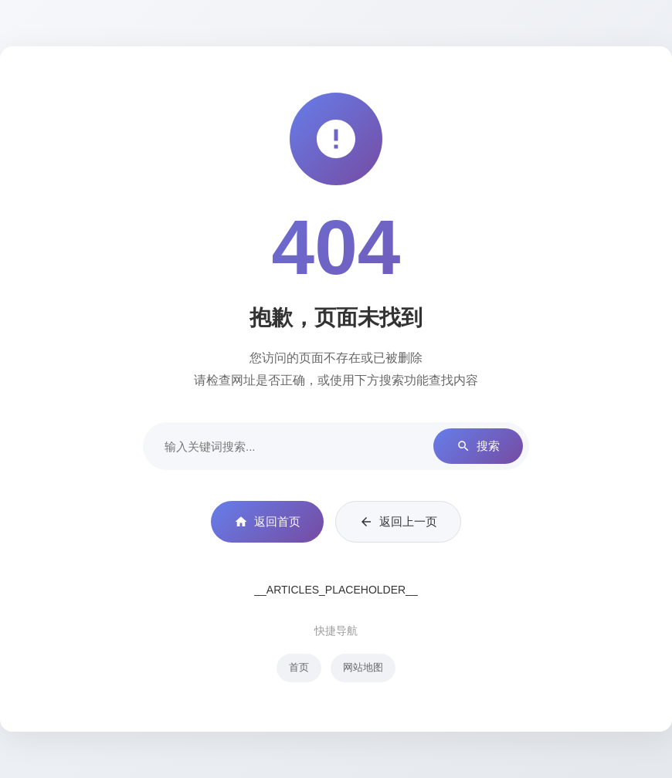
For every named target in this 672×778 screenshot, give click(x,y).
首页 (299, 667)
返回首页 (267, 522)
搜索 (478, 446)
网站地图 (363, 667)
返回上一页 (398, 522)
